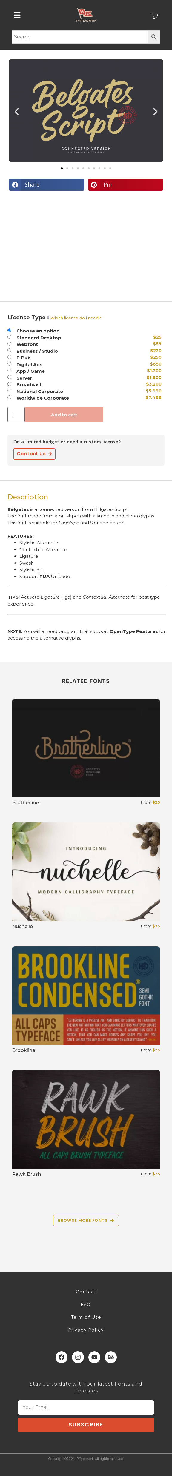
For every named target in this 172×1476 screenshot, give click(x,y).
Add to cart (64, 414)
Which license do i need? (75, 317)
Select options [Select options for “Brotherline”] (33, 817)
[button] (17, 111)
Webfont (27, 344)
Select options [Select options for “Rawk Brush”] (33, 1189)
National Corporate (39, 391)
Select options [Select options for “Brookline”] (33, 1065)
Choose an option (37, 331)
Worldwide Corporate (42, 398)
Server (24, 378)
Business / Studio (37, 351)
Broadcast (29, 384)
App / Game (30, 371)
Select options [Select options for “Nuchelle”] (33, 941)
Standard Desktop (38, 337)
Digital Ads (29, 364)
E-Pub (23, 357)
